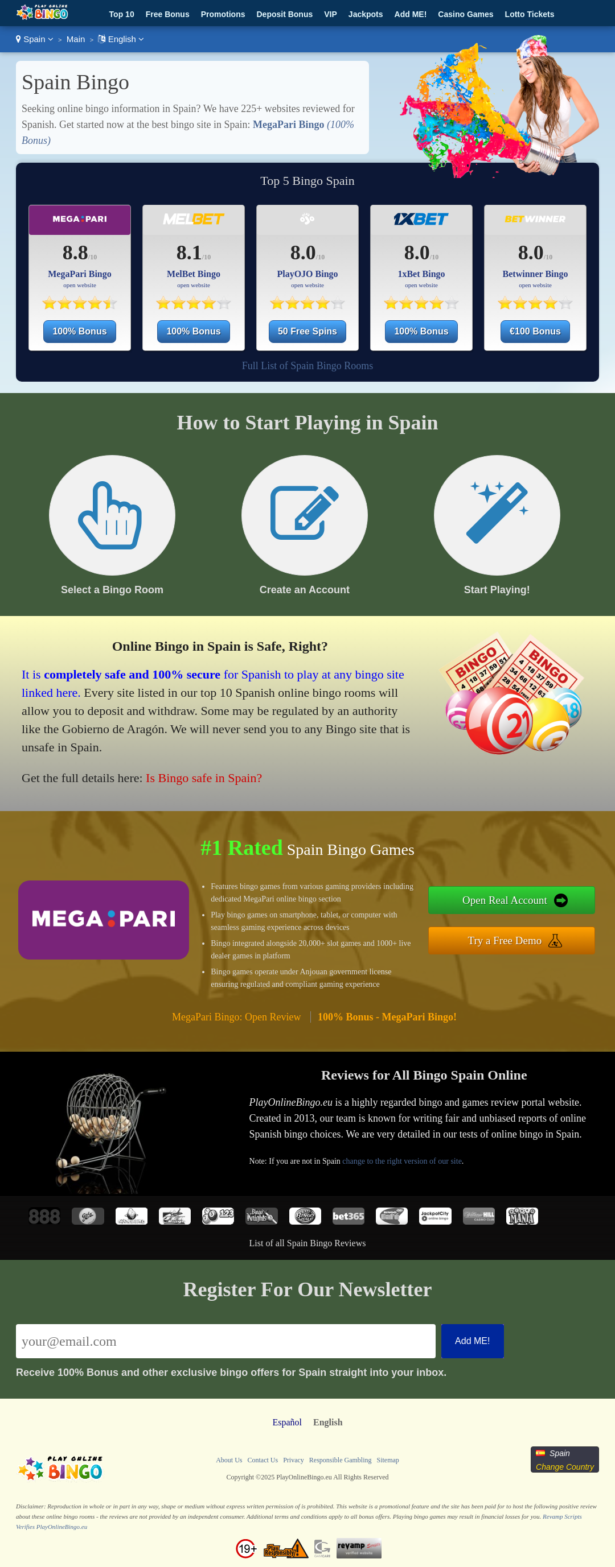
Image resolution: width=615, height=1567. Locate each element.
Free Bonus (168, 14)
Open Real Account (504, 900)
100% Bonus (79, 331)
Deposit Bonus (284, 14)
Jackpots (365, 14)
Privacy (293, 1460)
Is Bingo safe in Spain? (204, 778)
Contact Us (262, 1460)
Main (76, 39)
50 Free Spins (307, 331)
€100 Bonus (535, 331)
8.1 (189, 252)
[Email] (226, 1341)
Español (287, 1422)
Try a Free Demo (505, 940)
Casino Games (465, 14)
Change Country (565, 1466)
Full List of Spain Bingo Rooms (308, 365)
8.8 (75, 252)
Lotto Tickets (530, 14)
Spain (35, 39)
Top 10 (121, 14)
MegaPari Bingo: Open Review (236, 1017)
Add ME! (411, 14)
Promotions (223, 14)
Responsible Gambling (340, 1460)
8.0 (303, 252)
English (121, 39)
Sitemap (387, 1460)
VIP (330, 14)
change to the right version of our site (402, 1161)
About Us (229, 1460)
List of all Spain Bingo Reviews (307, 1243)
